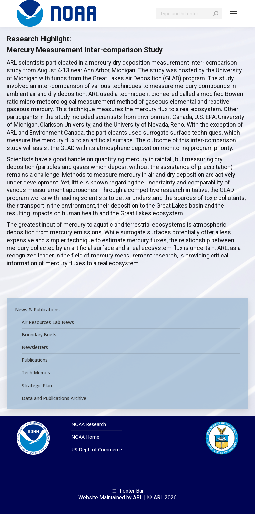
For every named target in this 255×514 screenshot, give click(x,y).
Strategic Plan (37, 386)
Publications (35, 360)
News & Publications (37, 310)
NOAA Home (85, 437)
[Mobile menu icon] (233, 13)
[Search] (189, 13)
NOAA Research (88, 424)
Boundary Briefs (39, 335)
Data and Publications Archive (54, 398)
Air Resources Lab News (48, 322)
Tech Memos (36, 373)
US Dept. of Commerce (96, 450)
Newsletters (35, 347)
